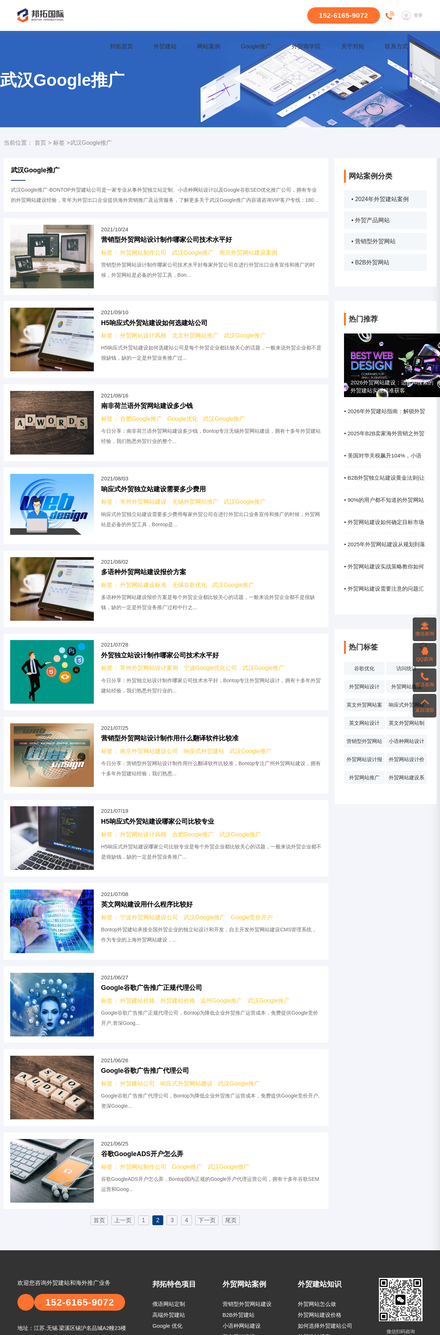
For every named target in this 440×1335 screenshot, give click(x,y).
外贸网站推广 (364, 777)
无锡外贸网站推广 (195, 502)
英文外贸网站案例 (364, 706)
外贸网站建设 (406, 687)
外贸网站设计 (364, 687)
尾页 (231, 1220)
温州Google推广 (221, 1001)
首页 (40, 143)
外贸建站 (165, 46)
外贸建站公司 (137, 1083)
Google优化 (182, 419)
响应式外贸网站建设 (406, 706)
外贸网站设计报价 (364, 761)
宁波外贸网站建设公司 (149, 917)
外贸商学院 (306, 46)
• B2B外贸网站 (370, 262)
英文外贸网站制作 (406, 725)
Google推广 (256, 46)
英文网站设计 (364, 723)
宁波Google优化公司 (210, 668)
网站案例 (208, 46)
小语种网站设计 (406, 741)
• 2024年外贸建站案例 (380, 199)
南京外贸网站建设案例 (248, 252)
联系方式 (396, 46)
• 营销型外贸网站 (373, 241)
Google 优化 (167, 1326)
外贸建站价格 (137, 1001)
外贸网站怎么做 (317, 1304)
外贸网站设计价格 (406, 761)
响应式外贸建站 (204, 751)
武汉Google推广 (193, 252)
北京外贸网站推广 (195, 335)
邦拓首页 (121, 46)
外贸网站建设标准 (143, 585)
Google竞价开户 (252, 917)
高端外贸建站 (168, 1315)
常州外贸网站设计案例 (149, 668)
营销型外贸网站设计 (364, 743)
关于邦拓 (352, 46)
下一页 (207, 1220)
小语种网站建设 (242, 1326)
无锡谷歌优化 (189, 585)
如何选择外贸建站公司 (325, 1326)
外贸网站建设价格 (319, 1315)
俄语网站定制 (168, 1304)
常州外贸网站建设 (143, 502)
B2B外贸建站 (239, 1315)
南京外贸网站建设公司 (149, 751)
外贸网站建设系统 (406, 779)
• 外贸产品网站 (370, 220)
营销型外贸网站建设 (247, 1304)
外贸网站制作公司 (143, 252)
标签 (59, 143)
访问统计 (406, 668)
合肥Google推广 (141, 419)
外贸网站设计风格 (143, 335)
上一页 (123, 1220)
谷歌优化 (364, 668)
